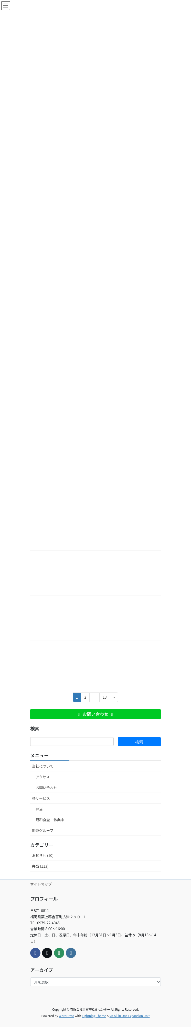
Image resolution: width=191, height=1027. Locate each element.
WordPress (66, 1015)
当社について (43, 766)
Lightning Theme (94, 1015)
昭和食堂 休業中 (50, 819)
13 (104, 698)
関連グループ (42, 830)
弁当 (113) (40, 866)
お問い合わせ (46, 787)
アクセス (43, 776)
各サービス (41, 798)
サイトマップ (41, 884)
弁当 (39, 808)
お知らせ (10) (43, 855)
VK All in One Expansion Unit (130, 1015)
